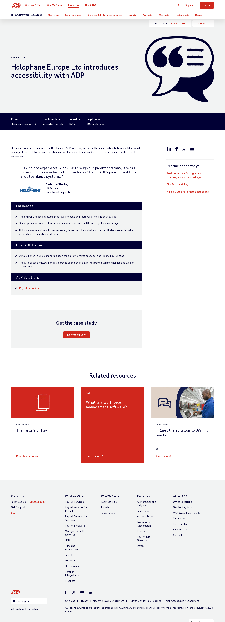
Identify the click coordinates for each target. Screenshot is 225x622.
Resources (75, 5)
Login (207, 5)
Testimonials (182, 14)
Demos (198, 14)
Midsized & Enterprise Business (105, 14)
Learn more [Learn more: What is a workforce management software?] (93, 456)
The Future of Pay (177, 184)
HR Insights (71, 560)
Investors (178, 529)
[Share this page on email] (192, 149)
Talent (68, 554)
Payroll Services (74, 501)
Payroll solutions (29, 287)
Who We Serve (56, 5)
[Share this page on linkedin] (169, 149)
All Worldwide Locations (25, 609)
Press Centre (180, 523)
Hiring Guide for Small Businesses (187, 191)
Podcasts (147, 14)
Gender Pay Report (184, 507)
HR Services (72, 566)
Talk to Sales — (29, 501)
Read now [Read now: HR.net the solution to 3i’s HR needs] (162, 456)
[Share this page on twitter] (183, 149)
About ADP (91, 5)
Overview (53, 14)
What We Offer (34, 5)
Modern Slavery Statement (108, 600)
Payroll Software (75, 525)
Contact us (203, 23)
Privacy (84, 600)
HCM (67, 540)
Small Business (73, 14)
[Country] (29, 601)
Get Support (18, 507)
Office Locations (182, 501)
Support (189, 5)
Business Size (109, 501)
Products (70, 580)
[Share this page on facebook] (176, 149)
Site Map (70, 600)
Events (132, 14)
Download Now (76, 334)
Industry (106, 507)
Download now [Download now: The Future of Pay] (25, 456)
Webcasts (164, 14)
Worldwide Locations (185, 512)
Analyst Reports (146, 516)
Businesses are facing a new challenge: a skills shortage (184, 175)
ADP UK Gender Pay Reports (145, 600)
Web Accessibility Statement (182, 600)
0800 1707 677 (178, 23)
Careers (177, 518)
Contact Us (18, 496)
